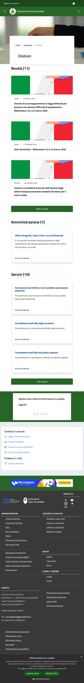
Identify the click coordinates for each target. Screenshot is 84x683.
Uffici (8, 527)
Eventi (49, 580)
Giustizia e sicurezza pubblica (17, 557)
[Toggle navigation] (4, 11)
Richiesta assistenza (55, 605)
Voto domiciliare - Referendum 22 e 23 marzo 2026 (40, 149)
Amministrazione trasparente (17, 631)
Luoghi (49, 576)
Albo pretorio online (14, 636)
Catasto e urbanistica (55, 527)
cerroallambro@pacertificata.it (18, 616)
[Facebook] (65, 500)
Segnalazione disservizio (56, 597)
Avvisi (16, 98)
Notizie (17, 183)
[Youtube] (72, 500)
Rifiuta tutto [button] (51, 673)
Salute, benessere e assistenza (18, 565)
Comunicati (51, 561)
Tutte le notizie (42, 208)
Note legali (10, 644)
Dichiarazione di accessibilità (17, 648)
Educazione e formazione (16, 552)
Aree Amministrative (14, 523)
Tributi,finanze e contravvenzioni (19, 561)
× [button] (81, 657)
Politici (8, 535)
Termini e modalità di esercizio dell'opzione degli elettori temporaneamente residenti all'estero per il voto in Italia (40, 191)
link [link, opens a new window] (65, 669)
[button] (42, 679)
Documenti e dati (12, 544)
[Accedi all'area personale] (73, 3)
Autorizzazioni (11, 569)
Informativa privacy (13, 640)
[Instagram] (65, 503)
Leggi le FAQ (52, 601)
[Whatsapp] (65, 507)
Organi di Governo (13, 518)
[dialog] (42, 668)
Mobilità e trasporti (54, 531)
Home (17, 45)
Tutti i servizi (42, 381)
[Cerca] (79, 11)
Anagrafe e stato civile (56, 518)
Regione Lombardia (11, 3)
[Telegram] (72, 503)
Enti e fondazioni (12, 531)
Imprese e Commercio (55, 523)
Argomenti (28, 45)
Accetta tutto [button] (33, 674)
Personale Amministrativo (16, 540)
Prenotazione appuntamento (58, 592)
